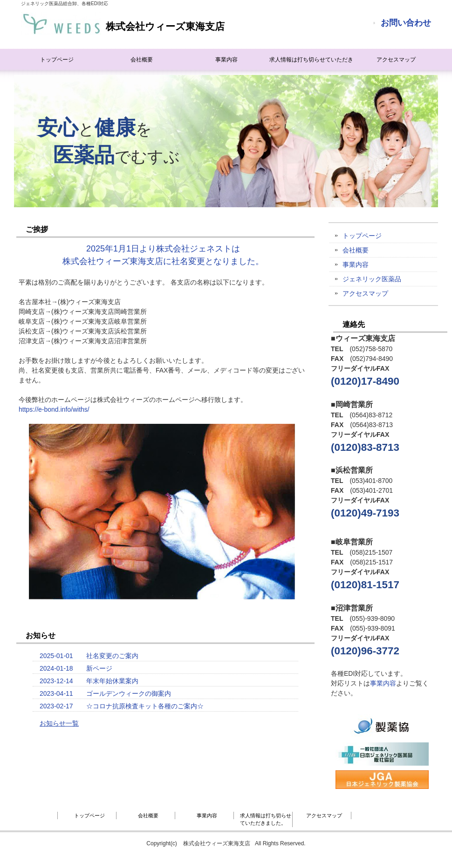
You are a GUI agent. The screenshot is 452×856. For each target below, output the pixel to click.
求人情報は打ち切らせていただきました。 (311, 63)
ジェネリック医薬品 (371, 279)
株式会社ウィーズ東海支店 (123, 23)
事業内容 (226, 59)
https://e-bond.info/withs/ (54, 409)
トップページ (57, 59)
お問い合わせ (406, 22)
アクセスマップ (396, 59)
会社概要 (141, 59)
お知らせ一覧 (59, 723)
